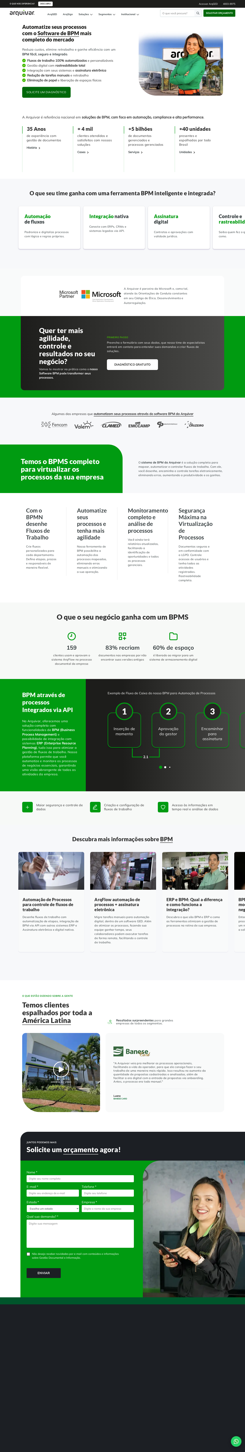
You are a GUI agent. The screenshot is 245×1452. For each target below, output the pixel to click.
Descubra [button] (45, 3)
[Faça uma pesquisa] (197, 13)
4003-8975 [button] (229, 4)
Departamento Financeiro (103, 1367)
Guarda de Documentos (68, 1353)
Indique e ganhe (132, 1374)
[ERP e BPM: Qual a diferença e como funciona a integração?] (195, 906)
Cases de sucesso (133, 1352)
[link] (25, 1404)
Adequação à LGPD (66, 1346)
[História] (33, 148)
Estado (33, 1202)
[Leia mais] (31, 946)
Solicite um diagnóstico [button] (47, 92)
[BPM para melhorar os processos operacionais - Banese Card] (61, 1072)
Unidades (129, 1345)
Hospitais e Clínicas (100, 1345)
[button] (160, 767)
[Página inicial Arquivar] (22, 12)
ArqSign (68, 14)
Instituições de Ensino (101, 1352)
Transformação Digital (67, 1339)
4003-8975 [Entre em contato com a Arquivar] (102, 1420)
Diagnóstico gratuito (132, 364)
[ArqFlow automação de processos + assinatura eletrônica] (123, 906)
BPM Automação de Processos (32, 1354)
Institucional (130, 14)
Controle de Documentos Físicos (35, 1386)
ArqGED (52, 14)
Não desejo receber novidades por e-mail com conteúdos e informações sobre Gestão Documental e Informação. (75, 1256)
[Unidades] (187, 152)
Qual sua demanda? (42, 1217)
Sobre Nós (129, 1338)
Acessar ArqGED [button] (208, 4)
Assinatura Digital (32, 1370)
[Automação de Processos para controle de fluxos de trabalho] (51, 906)
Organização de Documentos (71, 1360)
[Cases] (83, 152)
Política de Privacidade (197, 1432)
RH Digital (95, 1338)
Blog (126, 1359)
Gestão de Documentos (34, 1338)
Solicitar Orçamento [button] (219, 13)
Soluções (86, 14)
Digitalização (29, 1345)
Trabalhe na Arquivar (135, 1367)
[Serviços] (135, 152)
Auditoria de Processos (34, 1377)
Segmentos (106, 14)
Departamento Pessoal (102, 1359)
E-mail (32, 1187)
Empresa (89, 1202)
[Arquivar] (34, 1317)
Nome (32, 1172)
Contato (218, 1432)
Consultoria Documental (69, 1367)
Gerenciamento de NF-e (34, 1363)
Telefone (89, 1187)
